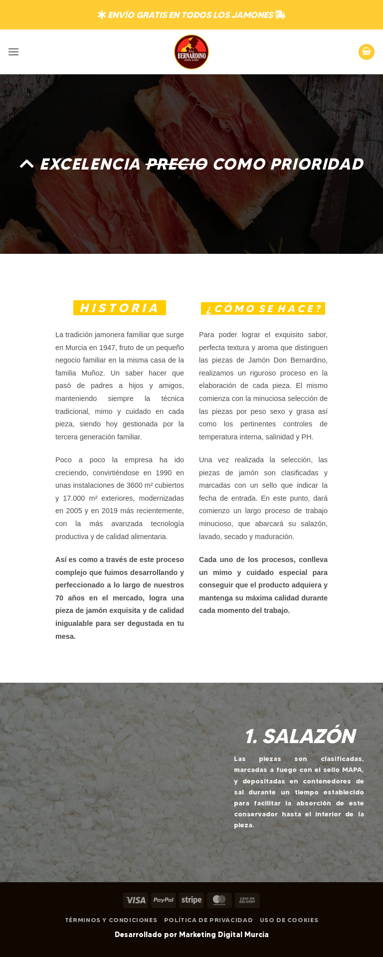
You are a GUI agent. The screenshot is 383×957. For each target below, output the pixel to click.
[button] (13, 51)
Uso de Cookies (289, 920)
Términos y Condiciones (111, 920)
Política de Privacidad (208, 920)
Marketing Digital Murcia (224, 934)
